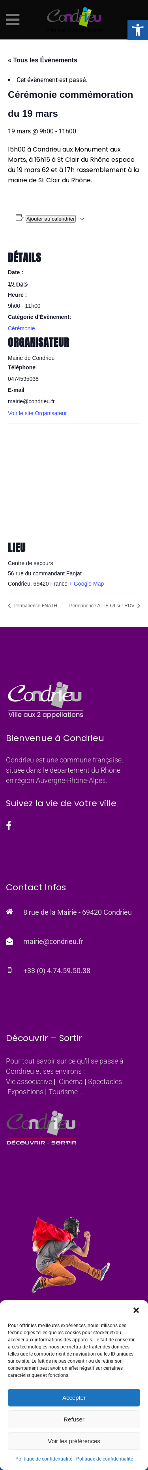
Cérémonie (21, 328)
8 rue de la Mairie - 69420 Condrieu (77, 912)
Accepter (74, 1397)
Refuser (74, 1419)
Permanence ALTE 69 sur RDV (102, 606)
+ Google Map (86, 584)
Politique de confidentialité (43, 1459)
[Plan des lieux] (74, 480)
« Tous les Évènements (42, 60)
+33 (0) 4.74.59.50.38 (56, 970)
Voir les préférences (74, 1441)
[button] (137, 30)
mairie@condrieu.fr (53, 941)
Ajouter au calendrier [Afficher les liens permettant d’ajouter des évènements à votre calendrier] (50, 219)
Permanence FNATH (34, 606)
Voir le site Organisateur (37, 413)
